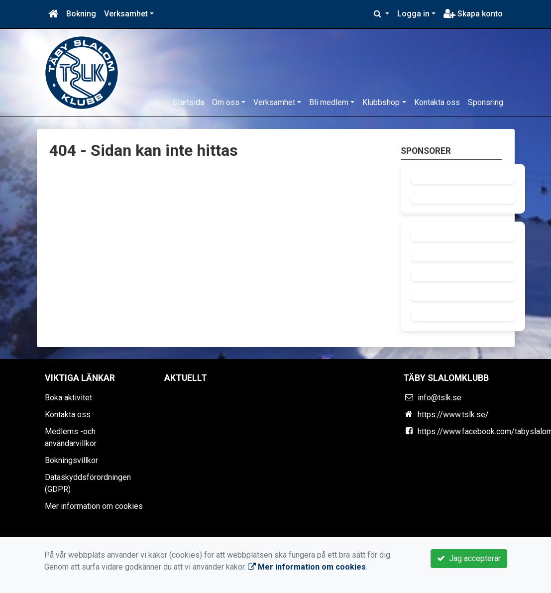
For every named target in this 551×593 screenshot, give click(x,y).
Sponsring (485, 102)
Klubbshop (381, 102)
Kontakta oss (437, 102)
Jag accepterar (469, 558)
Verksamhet (126, 13)
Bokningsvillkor (71, 460)
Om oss (225, 102)
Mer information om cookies (94, 506)
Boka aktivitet (68, 397)
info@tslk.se (439, 397)
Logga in (413, 13)
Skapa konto (473, 13)
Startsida (188, 102)
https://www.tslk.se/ (453, 414)
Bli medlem (328, 102)
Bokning (81, 13)
